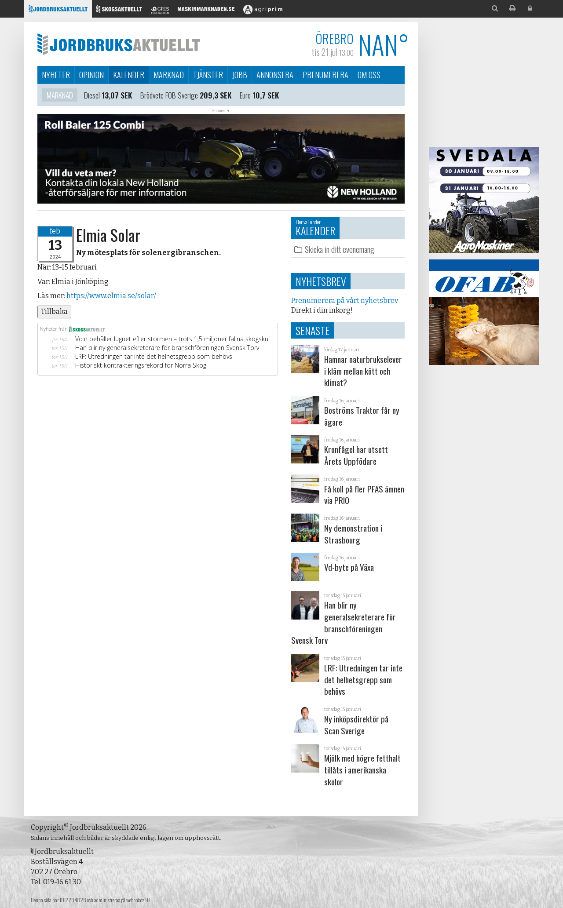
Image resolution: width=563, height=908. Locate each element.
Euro (245, 96)
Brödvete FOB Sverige (169, 96)
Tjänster (208, 74)
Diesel (92, 96)
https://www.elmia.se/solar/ (110, 296)
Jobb (239, 74)
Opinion (91, 74)
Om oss (369, 74)
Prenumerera (325, 74)
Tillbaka (54, 311)
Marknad (169, 74)
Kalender (128, 74)
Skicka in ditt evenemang (339, 249)
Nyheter (56, 74)
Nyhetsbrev (321, 281)
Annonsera (274, 74)
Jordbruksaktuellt (118, 44)
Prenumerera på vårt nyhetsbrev (344, 300)
